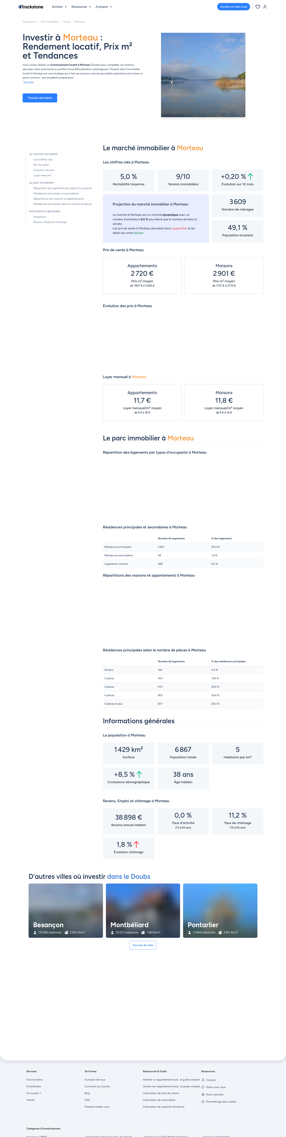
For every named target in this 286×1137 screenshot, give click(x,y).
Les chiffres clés (42, 159)
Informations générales (44, 211)
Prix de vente (41, 164)
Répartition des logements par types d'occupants (62, 188)
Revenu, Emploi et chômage (50, 222)
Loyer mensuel (42, 175)
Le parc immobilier (41, 182)
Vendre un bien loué (233, 6)
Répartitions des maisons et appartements (58, 198)
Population (39, 216)
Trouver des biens (40, 97)
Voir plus (28, 82)
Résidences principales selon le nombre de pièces (62, 204)
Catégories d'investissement (43, 1128)
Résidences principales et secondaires (56, 193)
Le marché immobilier (43, 154)
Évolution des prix (43, 170)
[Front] (30, 6)
